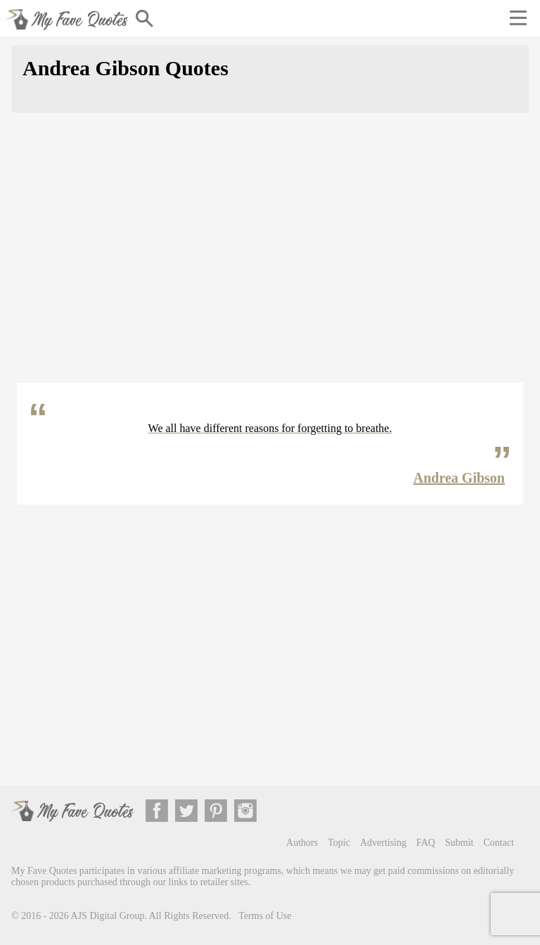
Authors (302, 842)
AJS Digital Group (108, 916)
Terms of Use (264, 916)
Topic (339, 842)
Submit (459, 842)
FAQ (425, 842)
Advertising (383, 842)
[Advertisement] (270, 256)
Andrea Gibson (459, 478)
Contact (498, 842)
